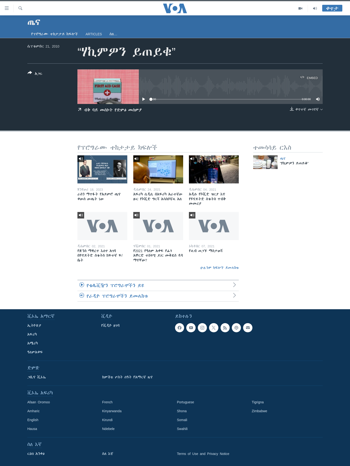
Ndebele (108, 429)
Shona (182, 411)
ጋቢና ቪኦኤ (36, 377)
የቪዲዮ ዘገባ (110, 325)
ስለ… (113, 34)
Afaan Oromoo (38, 402)
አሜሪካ (32, 343)
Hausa (32, 429)
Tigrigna (258, 402)
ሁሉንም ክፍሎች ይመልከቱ (219, 268)
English (32, 420)
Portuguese (185, 402)
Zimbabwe (259, 411)
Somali (182, 420)
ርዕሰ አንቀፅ (36, 454)
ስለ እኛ (107, 454)
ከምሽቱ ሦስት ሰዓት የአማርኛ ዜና (127, 377)
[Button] (35, 74)
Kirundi (107, 420)
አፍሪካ (32, 334)
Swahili (182, 429)
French (107, 402)
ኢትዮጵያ (34, 325)
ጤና (283, 158)
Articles (94, 34)
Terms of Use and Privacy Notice (203, 454)
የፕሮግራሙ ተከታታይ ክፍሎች (54, 34)
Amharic (33, 411)
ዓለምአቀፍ (35, 352)
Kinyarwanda (112, 411)
